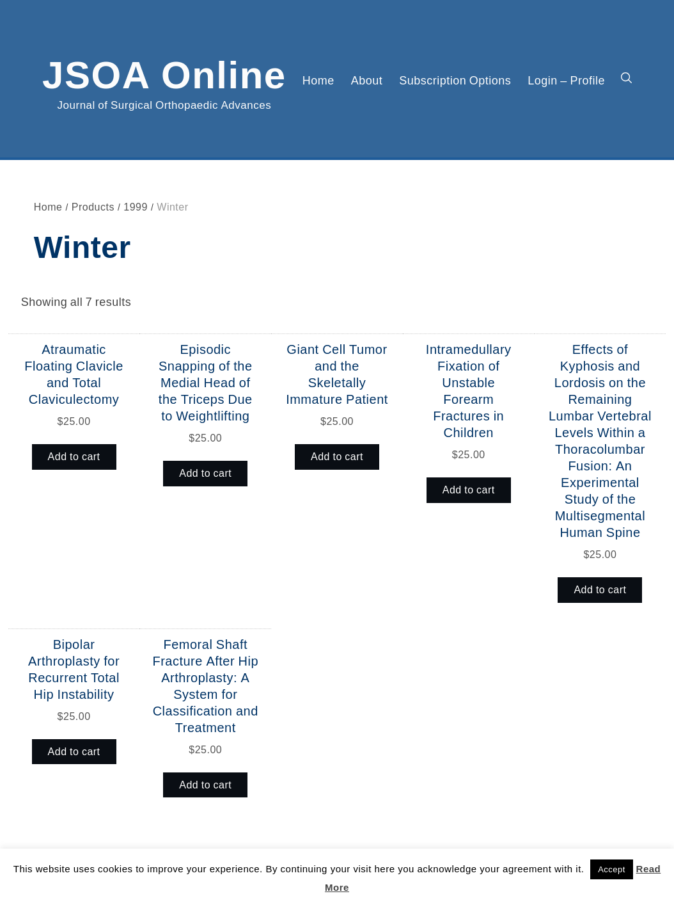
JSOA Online (164, 72)
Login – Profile (566, 80)
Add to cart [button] (74, 456)
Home (318, 80)
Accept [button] (611, 869)
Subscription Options (455, 80)
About (367, 80)
